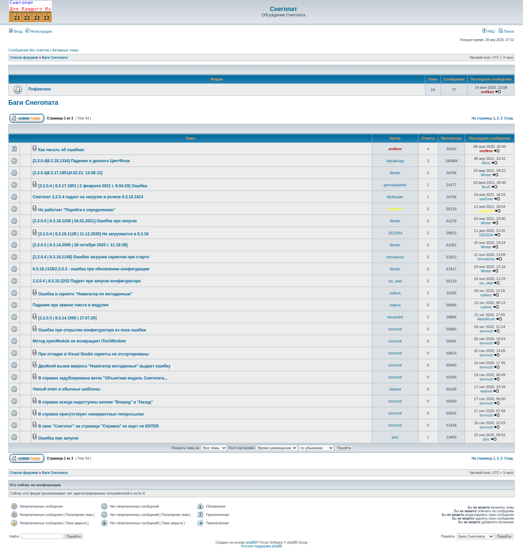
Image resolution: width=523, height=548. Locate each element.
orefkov (487, 92)
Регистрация (38, 31)
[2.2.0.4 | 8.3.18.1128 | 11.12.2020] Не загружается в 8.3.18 (93, 234)
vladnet (395, 389)
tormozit (395, 329)
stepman (395, 209)
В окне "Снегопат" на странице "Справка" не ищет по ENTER (98, 426)
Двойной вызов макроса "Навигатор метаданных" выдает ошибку (104, 366)
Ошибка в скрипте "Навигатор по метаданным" (85, 294)
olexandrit (395, 317)
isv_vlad (395, 281)
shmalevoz (395, 257)
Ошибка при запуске (58, 438)
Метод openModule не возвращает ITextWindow (79, 341)
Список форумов (24, 57)
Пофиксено (39, 89)
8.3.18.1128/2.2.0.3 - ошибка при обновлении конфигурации (91, 269)
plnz (395, 437)
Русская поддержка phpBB (261, 546)
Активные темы (65, 50)
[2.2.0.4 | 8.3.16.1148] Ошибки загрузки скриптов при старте (91, 257)
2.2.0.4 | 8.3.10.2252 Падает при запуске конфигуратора (87, 281)
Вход (15, 31)
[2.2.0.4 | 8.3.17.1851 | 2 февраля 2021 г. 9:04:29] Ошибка (92, 186)
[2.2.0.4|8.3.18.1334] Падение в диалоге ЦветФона (81, 161)
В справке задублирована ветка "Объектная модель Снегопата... (102, 378)
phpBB (251, 542)
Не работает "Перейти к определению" (76, 210)
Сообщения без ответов (28, 50)
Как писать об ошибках (61, 150)
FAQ (488, 31)
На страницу (482, 118)
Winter (395, 173)
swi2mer (486, 199)
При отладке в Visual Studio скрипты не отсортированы (93, 354)
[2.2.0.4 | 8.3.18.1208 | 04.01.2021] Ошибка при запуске (85, 221)
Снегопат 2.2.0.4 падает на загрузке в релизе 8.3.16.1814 (88, 197)
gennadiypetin (395, 185)
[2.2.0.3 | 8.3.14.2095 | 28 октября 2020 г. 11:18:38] (80, 245)
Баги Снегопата (55, 57)
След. (509, 118)
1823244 (395, 233)
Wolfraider (395, 197)
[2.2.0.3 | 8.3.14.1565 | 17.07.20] (67, 318)
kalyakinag (395, 161)
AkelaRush (486, 319)
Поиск (506, 31)
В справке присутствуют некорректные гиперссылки (91, 414)
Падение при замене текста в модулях (71, 305)
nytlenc (395, 293)
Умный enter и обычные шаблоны (66, 389)
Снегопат (283, 9)
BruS (486, 187)
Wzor (486, 163)
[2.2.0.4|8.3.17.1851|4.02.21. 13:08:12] (68, 173)
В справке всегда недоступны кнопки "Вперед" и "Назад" (95, 402)
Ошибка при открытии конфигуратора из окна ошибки (92, 330)
